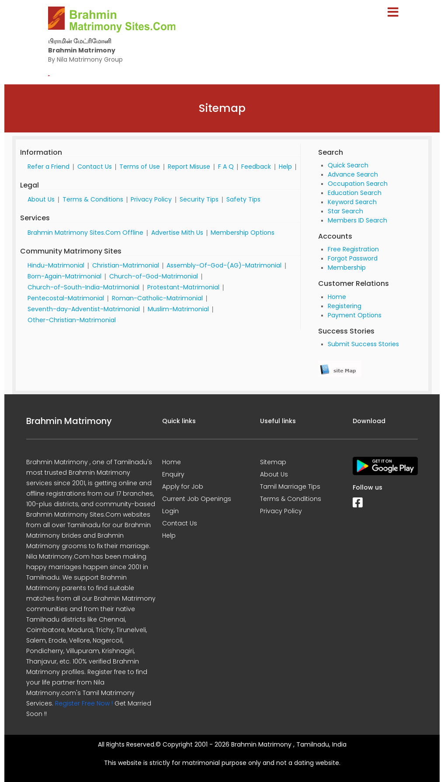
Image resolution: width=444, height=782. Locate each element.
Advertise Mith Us (177, 232)
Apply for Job (182, 486)
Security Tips (199, 199)
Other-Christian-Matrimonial (72, 320)
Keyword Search (352, 202)
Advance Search (353, 174)
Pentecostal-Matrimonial (66, 298)
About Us (41, 199)
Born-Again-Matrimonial (64, 276)
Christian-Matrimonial (125, 265)
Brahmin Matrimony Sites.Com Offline (85, 232)
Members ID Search (357, 220)
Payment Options (355, 315)
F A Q (226, 166)
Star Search (345, 211)
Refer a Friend (48, 166)
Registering (344, 306)
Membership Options (242, 232)
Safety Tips (243, 199)
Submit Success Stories (363, 344)
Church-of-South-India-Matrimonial (83, 287)
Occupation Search (358, 183)
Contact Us (94, 166)
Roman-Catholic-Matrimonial (157, 298)
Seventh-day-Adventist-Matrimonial (84, 309)
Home (337, 296)
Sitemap (273, 462)
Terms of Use (139, 166)
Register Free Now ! (84, 703)
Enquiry (173, 474)
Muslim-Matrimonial (178, 309)
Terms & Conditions (92, 199)
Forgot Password (353, 258)
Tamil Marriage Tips (290, 486)
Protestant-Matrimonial (183, 287)
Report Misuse (189, 166)
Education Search (355, 192)
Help (285, 166)
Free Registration (353, 249)
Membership (347, 267)
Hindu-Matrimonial (56, 265)
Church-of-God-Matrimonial (153, 276)
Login (170, 511)
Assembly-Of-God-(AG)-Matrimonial (223, 265)
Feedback (256, 166)
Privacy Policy (151, 199)
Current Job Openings (196, 498)
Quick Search (348, 165)
